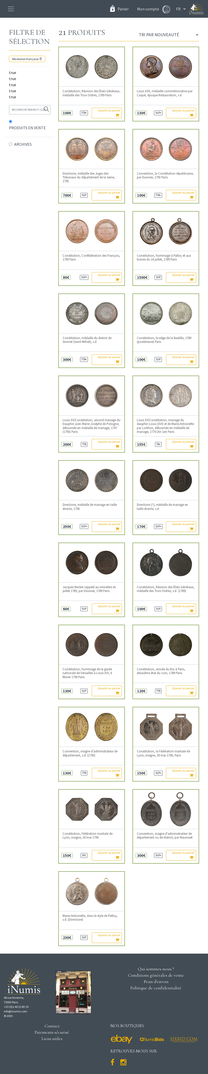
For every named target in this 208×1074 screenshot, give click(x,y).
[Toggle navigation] (11, 9)
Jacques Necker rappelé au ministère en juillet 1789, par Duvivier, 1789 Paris (89, 589)
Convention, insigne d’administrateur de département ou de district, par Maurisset (165, 835)
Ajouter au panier (109, 112)
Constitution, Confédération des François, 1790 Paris (91, 257)
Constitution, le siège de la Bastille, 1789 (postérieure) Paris (164, 340)
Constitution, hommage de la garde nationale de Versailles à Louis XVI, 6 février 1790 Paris (87, 673)
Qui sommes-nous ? (156, 969)
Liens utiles (52, 1038)
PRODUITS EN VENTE (27, 127)
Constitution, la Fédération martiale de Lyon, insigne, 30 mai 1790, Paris (163, 753)
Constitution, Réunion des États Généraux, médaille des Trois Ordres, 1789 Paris (91, 93)
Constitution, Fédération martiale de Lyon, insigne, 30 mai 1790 (87, 835)
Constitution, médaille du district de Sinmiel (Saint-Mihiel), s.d (87, 340)
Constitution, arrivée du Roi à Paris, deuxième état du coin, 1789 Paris (161, 671)
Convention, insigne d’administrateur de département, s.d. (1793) (90, 753)
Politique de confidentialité (155, 988)
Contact (52, 1026)
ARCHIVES (23, 144)
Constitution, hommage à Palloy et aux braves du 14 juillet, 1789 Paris (164, 257)
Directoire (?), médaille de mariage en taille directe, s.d (162, 506)
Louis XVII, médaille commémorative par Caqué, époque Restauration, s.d (165, 93)
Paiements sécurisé (52, 1032)
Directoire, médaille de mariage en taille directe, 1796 (90, 506)
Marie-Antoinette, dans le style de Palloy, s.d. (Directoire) (90, 917)
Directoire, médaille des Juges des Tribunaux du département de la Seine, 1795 (89, 177)
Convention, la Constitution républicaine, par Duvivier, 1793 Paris (165, 175)
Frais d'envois (156, 981)
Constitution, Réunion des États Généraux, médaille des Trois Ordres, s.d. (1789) (166, 589)
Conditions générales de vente (156, 975)
